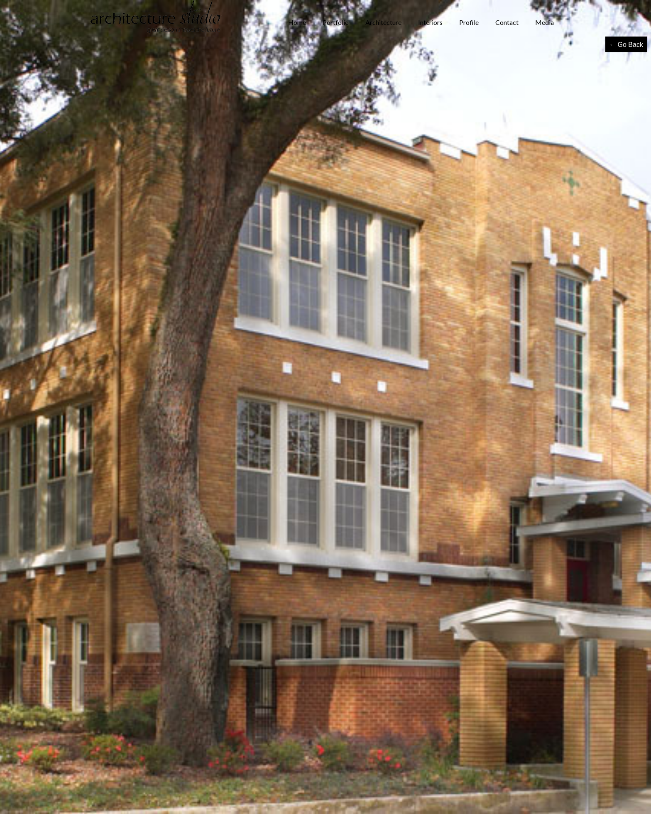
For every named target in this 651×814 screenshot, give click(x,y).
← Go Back (626, 44)
